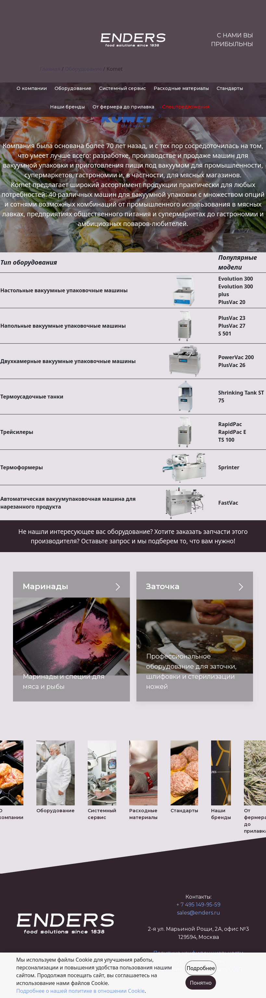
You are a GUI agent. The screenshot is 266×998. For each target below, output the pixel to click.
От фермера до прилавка (123, 107)
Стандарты (230, 88)
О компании (32, 88)
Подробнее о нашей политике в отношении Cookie (80, 990)
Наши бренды (67, 107)
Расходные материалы (181, 88)
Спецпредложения (185, 107)
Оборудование (73, 88)
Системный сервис (122, 88)
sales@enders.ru (198, 913)
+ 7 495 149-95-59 (198, 905)
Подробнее (200, 968)
